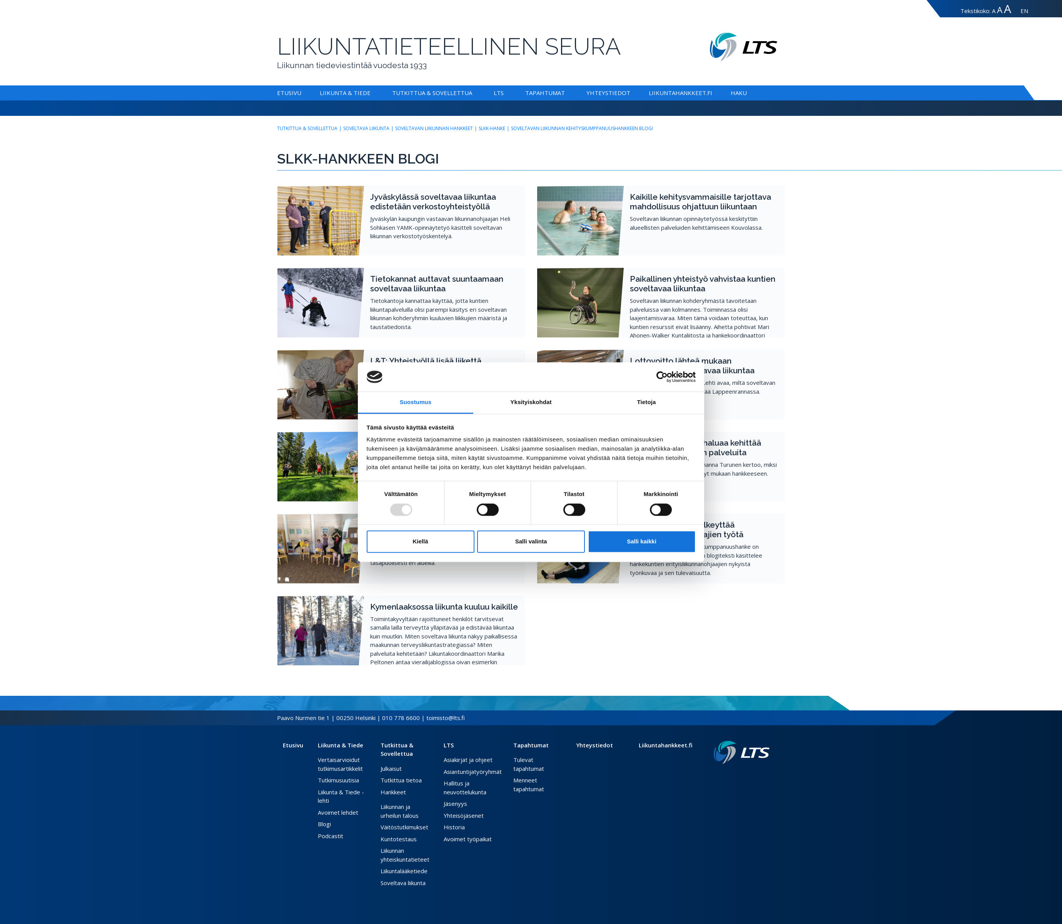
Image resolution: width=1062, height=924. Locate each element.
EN (1024, 11)
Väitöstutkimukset (404, 827)
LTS (499, 93)
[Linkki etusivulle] (742, 752)
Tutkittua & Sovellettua (432, 93)
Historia (454, 827)
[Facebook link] (748, 776)
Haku (739, 93)
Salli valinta (531, 541)
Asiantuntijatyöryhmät (473, 771)
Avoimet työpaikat (468, 839)
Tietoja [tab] (646, 402)
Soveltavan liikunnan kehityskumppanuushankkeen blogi (582, 128)
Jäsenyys (455, 803)
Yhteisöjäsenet (464, 815)
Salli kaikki (641, 541)
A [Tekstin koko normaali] (993, 11)
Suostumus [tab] (416, 402)
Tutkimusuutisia (338, 780)
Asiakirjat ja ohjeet (468, 760)
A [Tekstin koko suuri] (999, 10)
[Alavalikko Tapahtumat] (566, 93)
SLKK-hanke (492, 128)
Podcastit (330, 836)
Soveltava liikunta (366, 128)
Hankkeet (393, 792)
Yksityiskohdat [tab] (530, 402)
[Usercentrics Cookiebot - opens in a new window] (662, 377)
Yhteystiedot (608, 93)
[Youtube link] (766, 776)
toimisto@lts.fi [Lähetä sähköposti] (445, 718)
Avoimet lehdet (338, 812)
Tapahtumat (545, 93)
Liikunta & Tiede (345, 93)
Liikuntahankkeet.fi (680, 93)
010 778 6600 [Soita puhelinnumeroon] (401, 718)
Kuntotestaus (399, 839)
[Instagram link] (760, 776)
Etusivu (289, 93)
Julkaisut (391, 768)
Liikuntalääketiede (404, 871)
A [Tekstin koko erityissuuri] (1007, 9)
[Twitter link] (754, 776)
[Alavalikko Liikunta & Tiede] (372, 93)
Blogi (324, 824)
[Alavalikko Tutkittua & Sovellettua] (473, 93)
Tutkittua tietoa (401, 780)
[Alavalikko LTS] (505, 93)
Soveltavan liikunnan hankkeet (434, 128)
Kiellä (420, 541)
